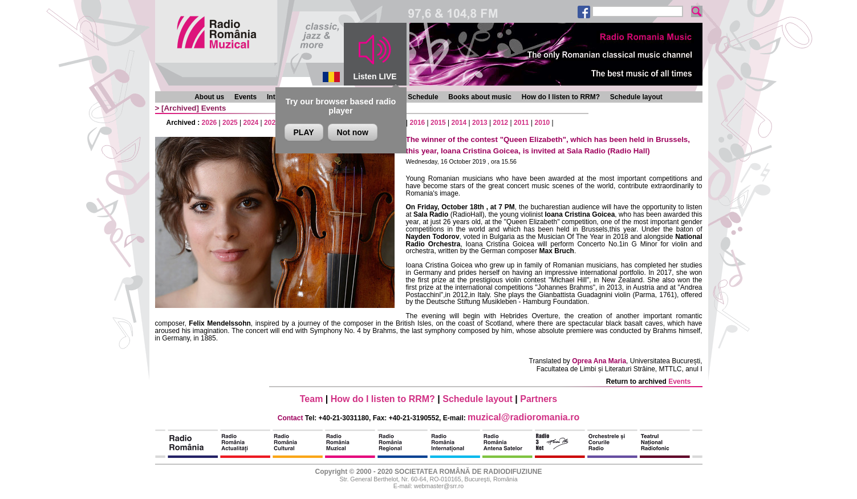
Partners (538, 399)
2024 (251, 123)
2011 (521, 123)
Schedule (423, 97)
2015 (438, 123)
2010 (542, 123)
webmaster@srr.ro (439, 485)
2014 (459, 123)
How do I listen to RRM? (561, 97)
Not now (352, 132)
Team (311, 399)
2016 (417, 123)
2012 (501, 123)
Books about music (479, 97)
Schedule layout (636, 97)
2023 (271, 123)
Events (245, 97)
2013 (480, 123)
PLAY (304, 132)
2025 (230, 123)
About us (209, 97)
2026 (209, 123)
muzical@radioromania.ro (523, 417)
